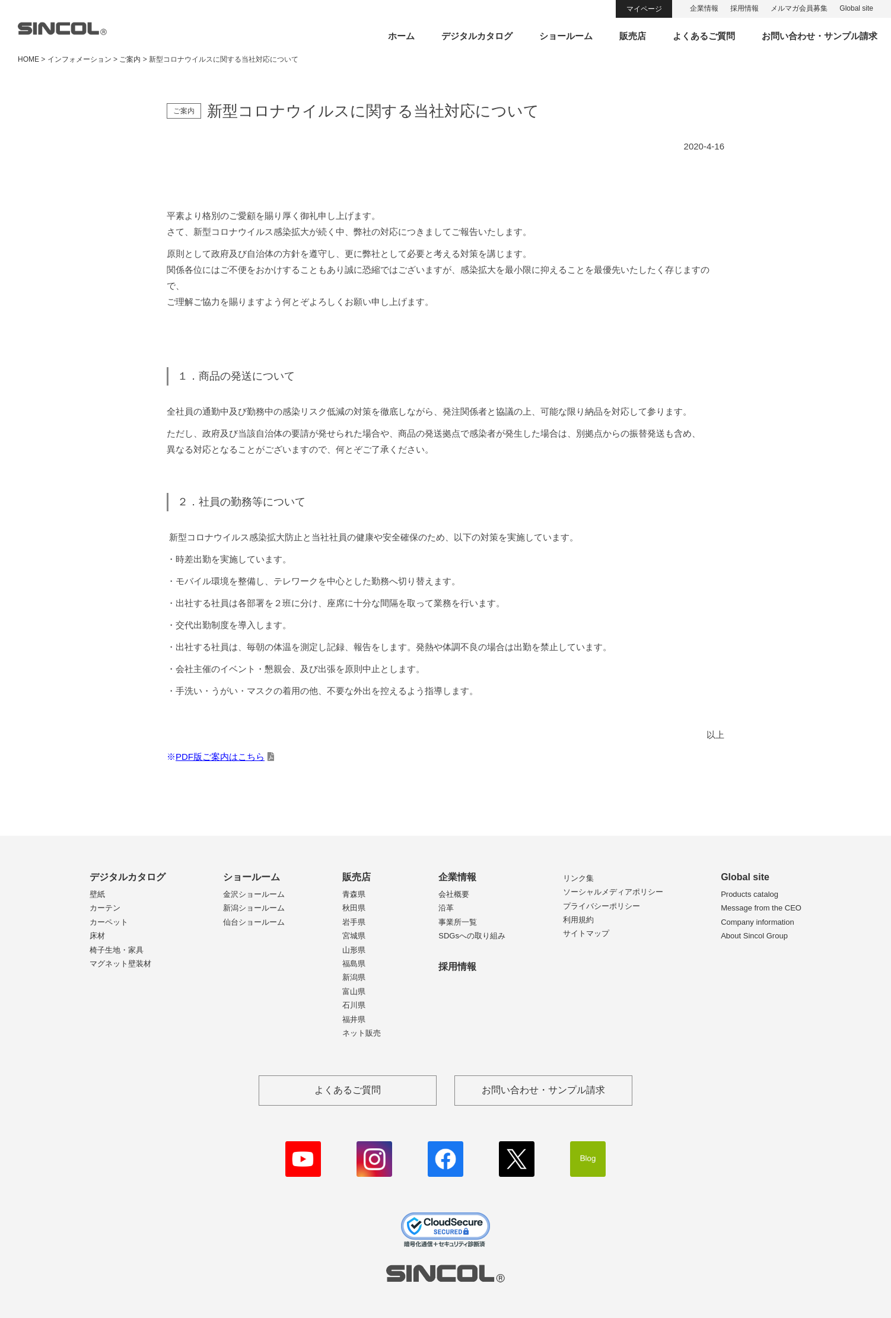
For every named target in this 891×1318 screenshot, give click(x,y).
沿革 (446, 907)
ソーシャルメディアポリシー (613, 891)
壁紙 (97, 894)
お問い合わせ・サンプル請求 (819, 36)
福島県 (353, 963)
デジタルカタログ (477, 36)
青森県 (353, 894)
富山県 (353, 991)
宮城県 (353, 935)
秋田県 (353, 907)
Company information (757, 922)
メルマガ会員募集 (799, 8)
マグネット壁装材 (120, 963)
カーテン (105, 907)
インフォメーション (79, 59)
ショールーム (566, 36)
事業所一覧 (457, 922)
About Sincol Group (754, 935)
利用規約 (578, 919)
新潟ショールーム (254, 907)
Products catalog (749, 894)
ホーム (401, 36)
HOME (28, 59)
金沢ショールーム (254, 894)
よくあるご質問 (704, 36)
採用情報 (744, 8)
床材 (97, 935)
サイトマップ (586, 933)
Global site (856, 8)
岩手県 (353, 922)
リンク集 (578, 878)
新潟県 (353, 977)
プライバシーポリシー (601, 906)
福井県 (353, 1019)
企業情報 (704, 8)
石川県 (353, 1005)
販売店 (632, 36)
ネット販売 (361, 1033)
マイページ (644, 9)
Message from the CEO (761, 907)
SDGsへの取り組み (471, 935)
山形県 (353, 949)
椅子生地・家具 (117, 949)
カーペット (109, 922)
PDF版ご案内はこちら (220, 757)
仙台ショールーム (254, 922)
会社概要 (453, 894)
